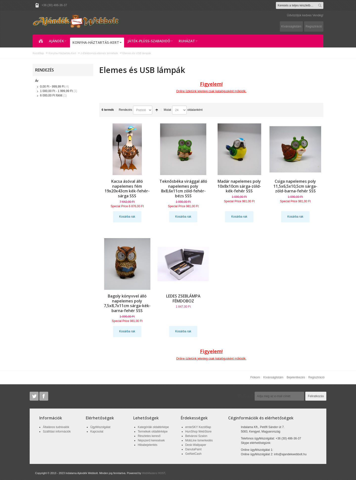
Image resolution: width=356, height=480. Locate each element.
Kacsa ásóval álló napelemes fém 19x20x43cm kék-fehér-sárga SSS (127, 189)
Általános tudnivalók (56, 427)
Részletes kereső (149, 436)
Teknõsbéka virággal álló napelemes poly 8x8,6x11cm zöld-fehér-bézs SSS (183, 189)
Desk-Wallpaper (195, 445)
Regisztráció (314, 26)
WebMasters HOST (153, 473)
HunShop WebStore (198, 431)
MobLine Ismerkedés (199, 440)
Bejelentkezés (296, 377)
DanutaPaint (193, 449)
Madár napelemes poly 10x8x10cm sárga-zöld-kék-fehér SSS (239, 186)
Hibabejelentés (147, 445)
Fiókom (255, 377)
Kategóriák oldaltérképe (153, 427)
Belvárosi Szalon (196, 436)
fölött (51, 95)
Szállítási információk (57, 431)
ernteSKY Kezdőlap (198, 427)
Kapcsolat (96, 431)
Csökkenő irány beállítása (156, 110)
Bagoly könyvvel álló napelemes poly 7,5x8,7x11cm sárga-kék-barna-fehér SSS (127, 303)
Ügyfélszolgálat (100, 427)
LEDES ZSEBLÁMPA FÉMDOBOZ (183, 298)
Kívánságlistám (291, 26)
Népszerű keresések (151, 440)
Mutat (167, 110)
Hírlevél (246, 396)
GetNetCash (193, 454)
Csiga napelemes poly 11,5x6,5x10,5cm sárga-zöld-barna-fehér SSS (295, 186)
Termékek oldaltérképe (153, 431)
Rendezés (125, 110)
